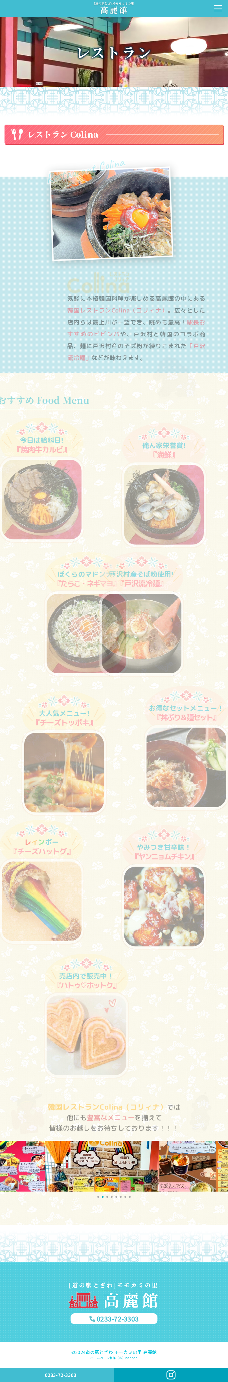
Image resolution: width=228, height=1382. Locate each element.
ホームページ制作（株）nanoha (113, 1357)
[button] (98, 1197)
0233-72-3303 (118, 1319)
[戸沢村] (114, 8)
